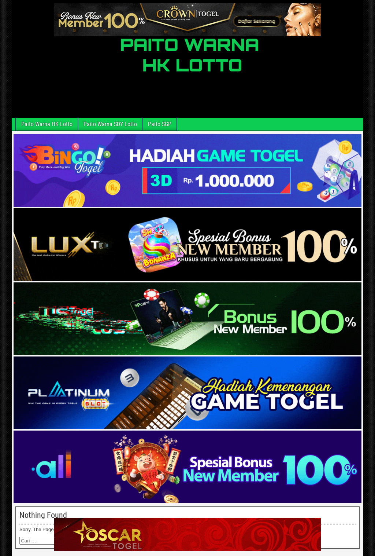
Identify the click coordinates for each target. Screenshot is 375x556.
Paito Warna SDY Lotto (110, 124)
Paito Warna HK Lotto (47, 124)
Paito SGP (159, 124)
